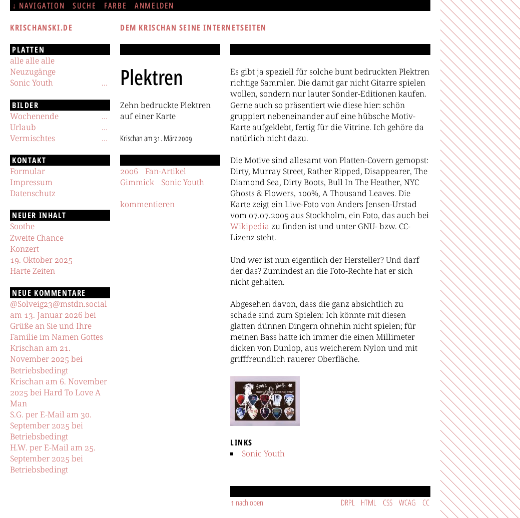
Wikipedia (249, 226)
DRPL (348, 502)
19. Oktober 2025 (41, 259)
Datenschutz (33, 193)
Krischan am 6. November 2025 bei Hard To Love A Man (58, 392)
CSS (387, 502)
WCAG (407, 502)
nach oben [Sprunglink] (249, 502)
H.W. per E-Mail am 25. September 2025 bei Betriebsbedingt (53, 458)
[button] (265, 401)
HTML (368, 502)
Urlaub (23, 127)
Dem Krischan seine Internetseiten (193, 27)
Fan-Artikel (165, 171)
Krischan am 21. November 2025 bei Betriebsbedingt (46, 358)
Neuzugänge (33, 71)
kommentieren (147, 204)
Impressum (31, 182)
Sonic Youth (263, 453)
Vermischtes (32, 138)
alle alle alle (32, 60)
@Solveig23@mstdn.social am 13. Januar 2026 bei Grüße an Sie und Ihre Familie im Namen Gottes (58, 320)
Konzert (24, 248)
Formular (27, 171)
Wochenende (34, 116)
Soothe (22, 226)
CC (425, 502)
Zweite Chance (37, 237)
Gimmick (137, 182)
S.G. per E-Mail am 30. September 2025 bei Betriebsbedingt (51, 425)
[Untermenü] (104, 82)
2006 (129, 171)
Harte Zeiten (32, 270)
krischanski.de (41, 27)
